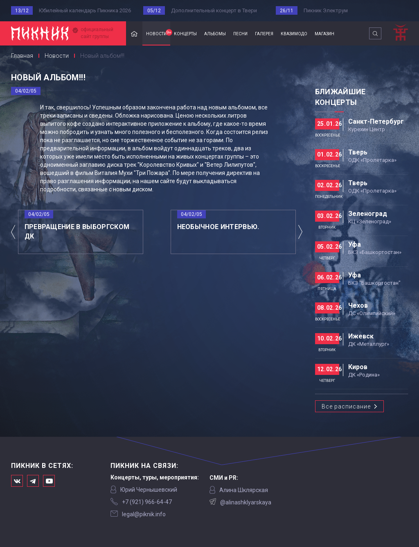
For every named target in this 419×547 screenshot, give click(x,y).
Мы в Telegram (33, 481)
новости (158, 32)
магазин (324, 33)
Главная (134, 33)
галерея (264, 33)
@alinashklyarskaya (245, 502)
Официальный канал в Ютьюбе (49, 481)
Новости (57, 55)
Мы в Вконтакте (17, 481)
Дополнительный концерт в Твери (214, 10)
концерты (185, 33)
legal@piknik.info (144, 514)
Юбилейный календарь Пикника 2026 (85, 10)
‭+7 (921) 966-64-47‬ (147, 502)
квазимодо (294, 33)
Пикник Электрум (326, 10)
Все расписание (346, 406)
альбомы (215, 33)
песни (240, 33)
